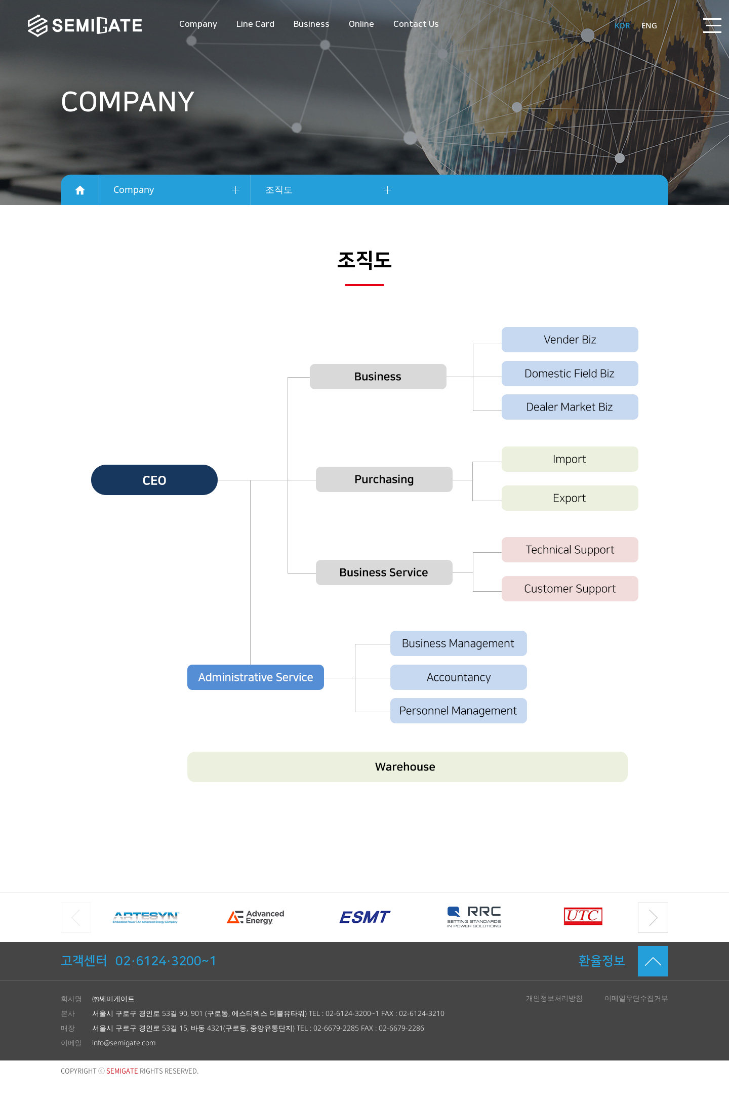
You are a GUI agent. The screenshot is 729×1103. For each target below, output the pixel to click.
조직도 (279, 189)
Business (312, 24)
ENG (649, 25)
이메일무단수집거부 (636, 998)
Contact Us (416, 24)
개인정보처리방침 (554, 998)
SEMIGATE (85, 26)
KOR (622, 25)
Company (198, 24)
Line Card (255, 24)
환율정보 (602, 961)
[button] (653, 918)
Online (361, 24)
